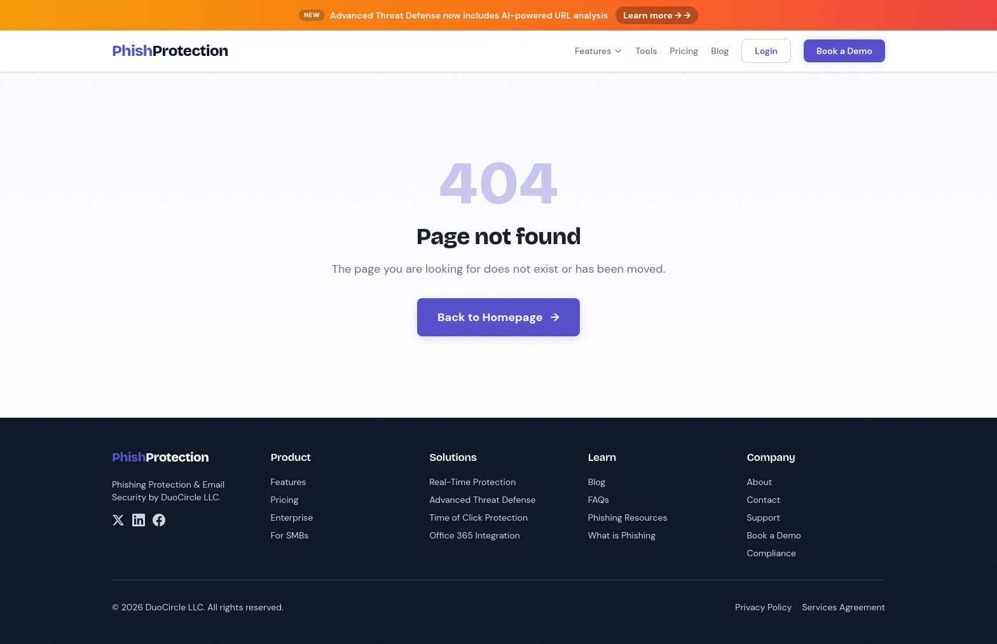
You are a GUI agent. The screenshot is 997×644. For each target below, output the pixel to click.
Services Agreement (843, 607)
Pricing (684, 51)
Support (763, 517)
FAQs (598, 499)
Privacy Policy (763, 607)
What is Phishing (622, 535)
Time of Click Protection (478, 517)
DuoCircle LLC (190, 497)
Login (766, 51)
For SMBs (290, 535)
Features (598, 51)
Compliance (771, 553)
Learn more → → (657, 15)
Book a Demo (844, 51)
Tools (646, 51)
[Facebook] (159, 520)
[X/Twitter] (118, 520)
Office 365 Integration (474, 535)
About (759, 482)
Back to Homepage (498, 317)
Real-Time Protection (472, 482)
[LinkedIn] (138, 520)
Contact (763, 499)
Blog (720, 51)
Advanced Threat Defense (482, 499)
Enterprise (292, 517)
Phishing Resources (628, 517)
